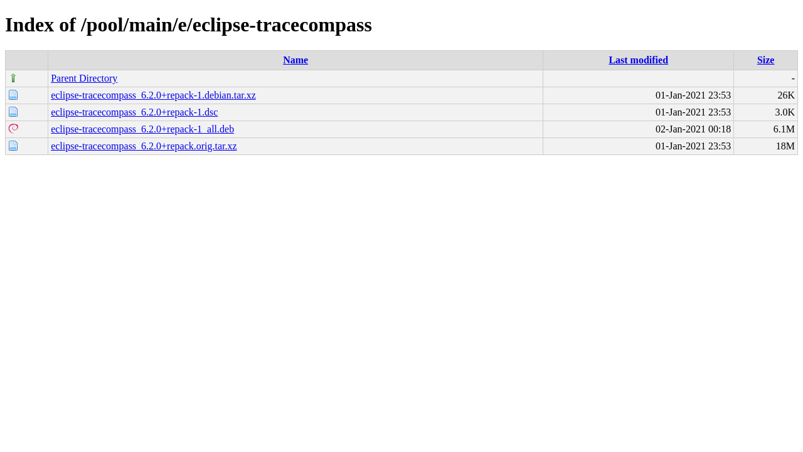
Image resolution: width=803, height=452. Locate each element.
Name (295, 60)
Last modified (638, 60)
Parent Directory (84, 78)
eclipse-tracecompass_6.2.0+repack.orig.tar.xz (144, 146)
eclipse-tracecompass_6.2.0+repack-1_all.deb (142, 129)
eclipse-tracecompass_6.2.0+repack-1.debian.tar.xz (153, 95)
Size (766, 60)
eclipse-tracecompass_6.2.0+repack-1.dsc (134, 112)
